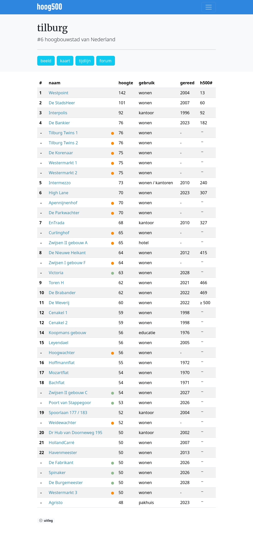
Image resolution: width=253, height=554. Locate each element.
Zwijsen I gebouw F (67, 262)
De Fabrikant (61, 462)
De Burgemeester (66, 482)
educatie (147, 332)
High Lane (58, 193)
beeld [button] (46, 61)
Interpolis (58, 113)
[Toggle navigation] (208, 7)
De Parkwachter (64, 213)
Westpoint (58, 93)
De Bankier (59, 123)
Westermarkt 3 (63, 492)
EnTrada (56, 222)
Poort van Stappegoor (70, 402)
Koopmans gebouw (67, 332)
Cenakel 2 (58, 322)
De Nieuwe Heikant (67, 252)
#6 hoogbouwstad (58, 39)
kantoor (146, 113)
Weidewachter (62, 422)
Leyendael (58, 342)
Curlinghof (59, 232)
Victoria (56, 272)
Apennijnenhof (63, 203)
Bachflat (56, 382)
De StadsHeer (62, 103)
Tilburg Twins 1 (63, 133)
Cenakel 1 (58, 312)
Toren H (56, 282)
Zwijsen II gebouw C (68, 392)
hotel (144, 242)
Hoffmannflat (62, 362)
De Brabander (62, 292)
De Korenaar (61, 153)
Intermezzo (60, 183)
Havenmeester (63, 452)
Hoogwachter (62, 352)
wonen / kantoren (156, 183)
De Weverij (59, 302)
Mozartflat (59, 372)
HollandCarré (61, 442)
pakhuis (146, 502)
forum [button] (106, 61)
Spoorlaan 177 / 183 (68, 412)
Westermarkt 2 (63, 173)
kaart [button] (65, 61)
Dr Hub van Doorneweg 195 (75, 432)
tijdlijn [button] (85, 61)
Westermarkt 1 (63, 163)
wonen (145, 93)
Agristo (56, 502)
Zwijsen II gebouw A (68, 242)
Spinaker (57, 472)
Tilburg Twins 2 (63, 143)
